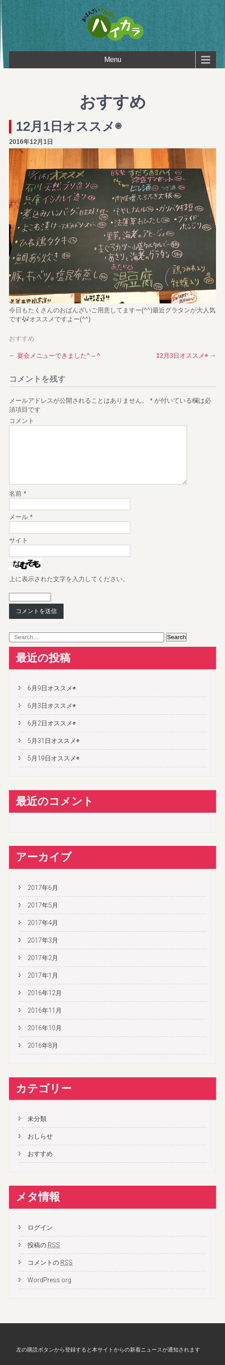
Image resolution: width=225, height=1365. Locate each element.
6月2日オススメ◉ (52, 734)
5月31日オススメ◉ (53, 751)
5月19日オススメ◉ (53, 769)
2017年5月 (43, 916)
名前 (17, 504)
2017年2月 (43, 968)
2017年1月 (43, 986)
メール (20, 527)
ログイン (40, 1238)
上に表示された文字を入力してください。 (69, 589)
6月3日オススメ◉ (52, 716)
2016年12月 (45, 1003)
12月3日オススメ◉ (186, 355)
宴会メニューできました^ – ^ (54, 355)
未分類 (37, 1129)
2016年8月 (43, 1056)
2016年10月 (45, 1038)
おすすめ (21, 338)
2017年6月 (43, 898)
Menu (112, 59)
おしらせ (40, 1147)
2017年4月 (43, 933)
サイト (18, 551)
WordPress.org (49, 1290)
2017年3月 (43, 951)
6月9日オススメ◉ (52, 699)
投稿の (44, 1255)
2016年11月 (45, 1021)
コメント (21, 420)
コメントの (50, 1273)
